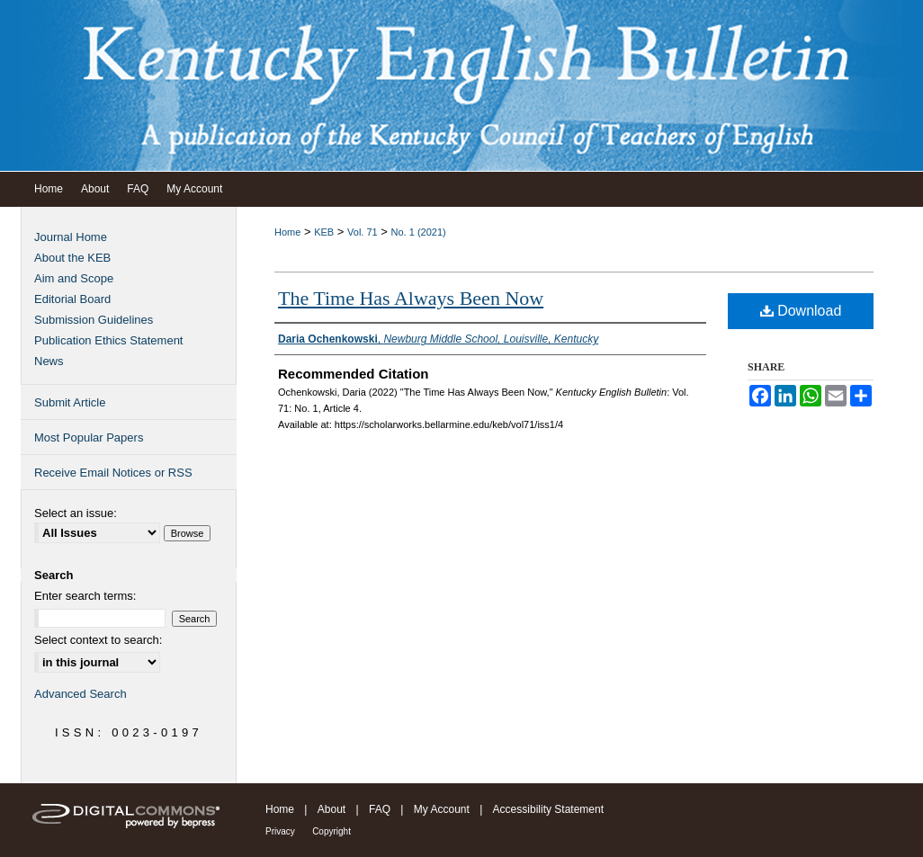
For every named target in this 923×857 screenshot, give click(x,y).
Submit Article (69, 402)
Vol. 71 (362, 232)
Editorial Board (72, 299)
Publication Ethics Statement (108, 340)
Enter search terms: (85, 596)
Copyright (331, 831)
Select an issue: (75, 513)
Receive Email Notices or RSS (113, 472)
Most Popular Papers (88, 437)
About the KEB (72, 257)
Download (801, 310)
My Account (442, 809)
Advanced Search (80, 694)
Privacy (280, 831)
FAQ (379, 809)
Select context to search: (98, 640)
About (331, 809)
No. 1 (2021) (418, 232)
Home (287, 232)
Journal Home (70, 237)
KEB (324, 232)
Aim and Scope (73, 278)
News (49, 361)
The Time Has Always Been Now (410, 298)
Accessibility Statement (548, 809)
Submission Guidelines (93, 319)
